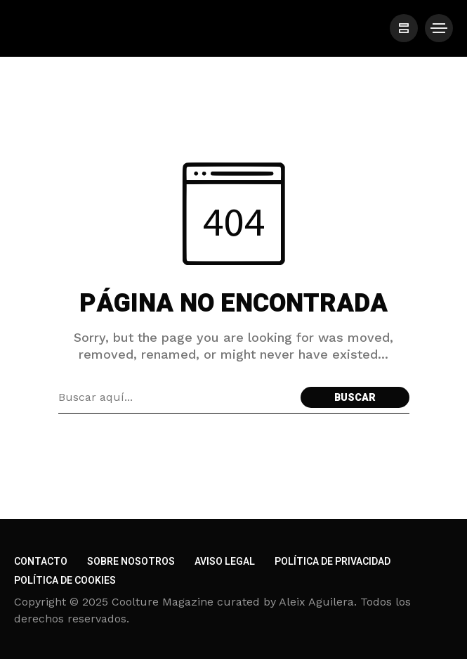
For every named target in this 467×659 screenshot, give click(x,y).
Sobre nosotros (131, 561)
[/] (404, 28)
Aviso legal (225, 561)
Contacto (40, 561)
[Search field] (176, 397)
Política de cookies (65, 580)
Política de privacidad (332, 561)
